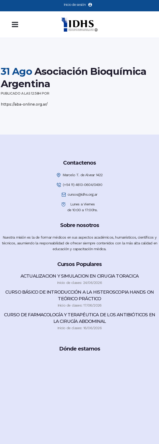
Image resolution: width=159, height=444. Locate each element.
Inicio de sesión (78, 4)
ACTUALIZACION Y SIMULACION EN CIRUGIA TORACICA (79, 276)
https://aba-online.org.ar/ (24, 104)
